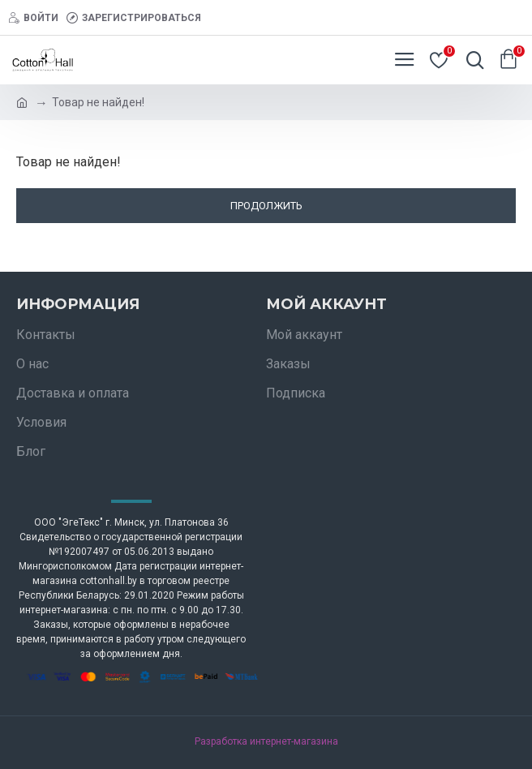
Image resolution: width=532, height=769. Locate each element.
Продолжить (266, 206)
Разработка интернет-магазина (266, 741)
